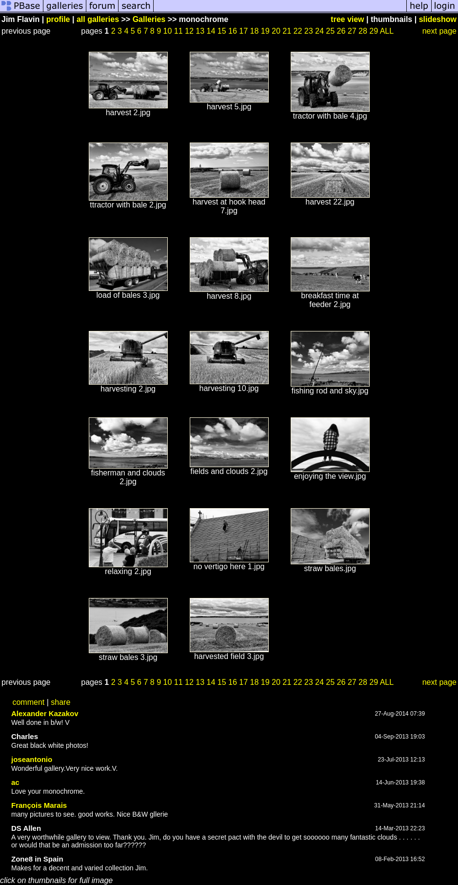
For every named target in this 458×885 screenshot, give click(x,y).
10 (167, 31)
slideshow (438, 19)
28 (362, 31)
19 (265, 31)
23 (308, 31)
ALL (387, 31)
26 (341, 31)
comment (28, 702)
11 (178, 31)
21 (286, 31)
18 (254, 31)
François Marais (39, 805)
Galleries (149, 19)
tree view (347, 19)
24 (319, 31)
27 (352, 31)
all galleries (98, 19)
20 (276, 31)
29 (373, 31)
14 (211, 31)
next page (439, 31)
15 (222, 31)
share (60, 702)
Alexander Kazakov (45, 713)
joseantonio (31, 759)
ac (15, 782)
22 (298, 31)
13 (200, 31)
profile (58, 19)
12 (189, 31)
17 (243, 31)
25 (330, 31)
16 (232, 31)
